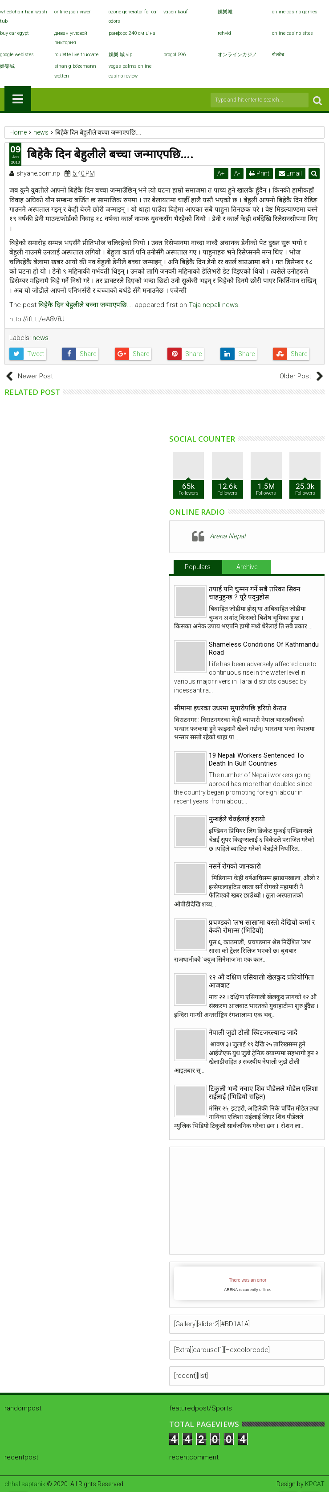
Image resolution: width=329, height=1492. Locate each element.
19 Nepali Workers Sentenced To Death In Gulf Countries (256, 759)
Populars (198, 566)
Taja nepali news (213, 305)
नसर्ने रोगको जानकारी (235, 866)
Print (259, 173)
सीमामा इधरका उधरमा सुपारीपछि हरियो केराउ (230, 708)
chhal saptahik (24, 1484)
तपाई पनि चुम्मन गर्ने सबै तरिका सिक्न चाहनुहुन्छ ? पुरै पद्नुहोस (254, 593)
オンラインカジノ (237, 54)
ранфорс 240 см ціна (132, 33)
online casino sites (292, 33)
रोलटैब (278, 54)
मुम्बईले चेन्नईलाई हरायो (237, 819)
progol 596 (174, 54)
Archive (246, 566)
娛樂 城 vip (120, 54)
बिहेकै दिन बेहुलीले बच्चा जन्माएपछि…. (85, 305)
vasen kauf (175, 12)
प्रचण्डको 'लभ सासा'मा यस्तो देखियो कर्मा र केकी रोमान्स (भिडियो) (262, 926)
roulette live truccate (76, 54)
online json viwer (72, 12)
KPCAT (315, 1484)
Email (290, 173)
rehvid (224, 33)
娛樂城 (225, 12)
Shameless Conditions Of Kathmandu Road (264, 648)
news (40, 338)
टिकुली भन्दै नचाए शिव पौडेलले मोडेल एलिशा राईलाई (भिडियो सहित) (263, 1093)
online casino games (294, 12)
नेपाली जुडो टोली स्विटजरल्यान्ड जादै (253, 1033)
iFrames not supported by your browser (247, 1283)
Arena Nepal (227, 536)
